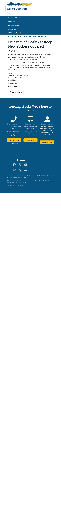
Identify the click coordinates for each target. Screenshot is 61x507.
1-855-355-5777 (14, 140)
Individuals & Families (14, 18)
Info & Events (12, 29)
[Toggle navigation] (9, 13)
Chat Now (30, 140)
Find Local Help (47, 142)
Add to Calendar (15, 92)
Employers (11, 21)
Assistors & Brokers (14, 25)
